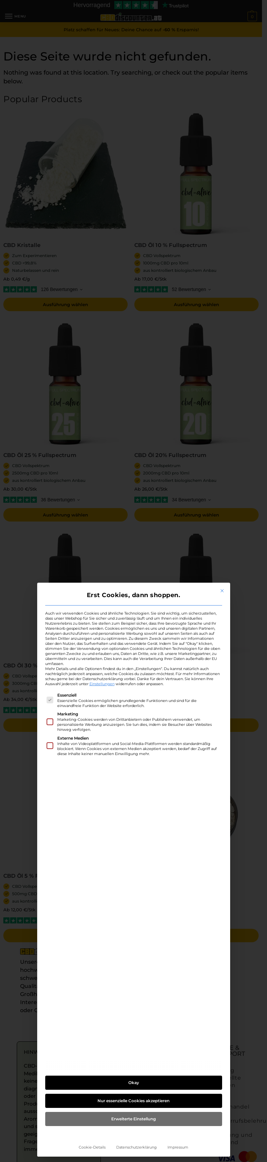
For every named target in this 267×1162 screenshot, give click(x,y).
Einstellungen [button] (102, 684)
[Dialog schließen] (222, 590)
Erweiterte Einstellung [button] (133, 1118)
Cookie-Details (92, 1147)
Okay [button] (133, 1082)
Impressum (178, 1147)
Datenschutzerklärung (136, 1147)
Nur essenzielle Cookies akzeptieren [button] (133, 1100)
